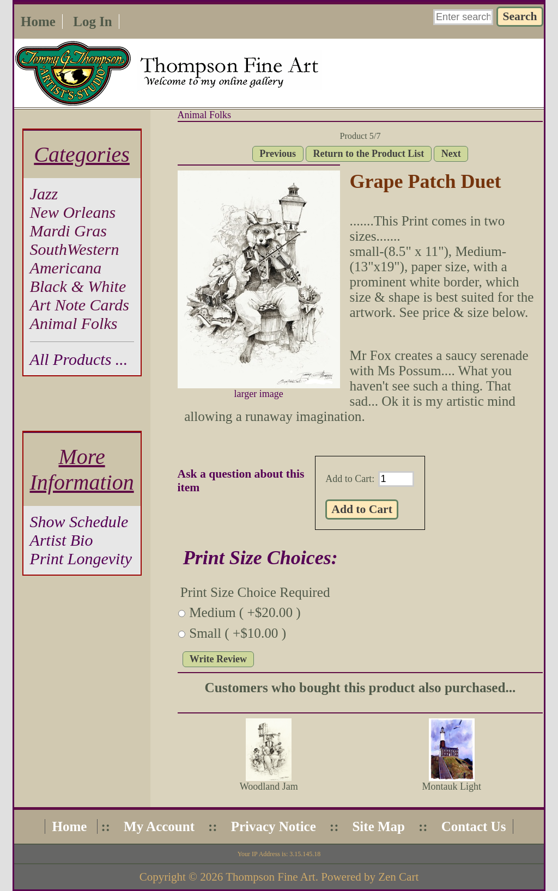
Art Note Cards (79, 305)
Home (38, 21)
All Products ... (79, 359)
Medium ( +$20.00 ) (245, 612)
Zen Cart (398, 876)
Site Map (378, 826)
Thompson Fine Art (271, 876)
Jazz (44, 194)
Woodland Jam (269, 786)
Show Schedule (79, 521)
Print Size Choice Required (255, 592)
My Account (159, 826)
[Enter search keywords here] (463, 17)
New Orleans (73, 212)
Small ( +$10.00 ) (237, 633)
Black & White (78, 286)
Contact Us (473, 826)
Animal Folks (205, 114)
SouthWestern (74, 249)
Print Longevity (81, 558)
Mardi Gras (68, 231)
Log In (92, 21)
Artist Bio (61, 540)
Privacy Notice (273, 826)
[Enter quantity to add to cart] (396, 479)
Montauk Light (451, 786)
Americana (66, 268)
